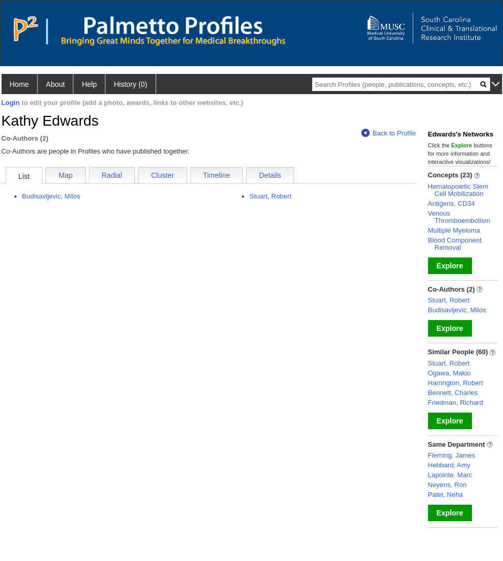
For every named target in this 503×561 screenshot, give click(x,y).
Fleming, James (452, 455)
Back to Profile (388, 133)
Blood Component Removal (455, 243)
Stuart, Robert (271, 196)
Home (19, 84)
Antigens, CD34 (451, 203)
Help (89, 84)
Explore (449, 266)
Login (11, 103)
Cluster (162, 175)
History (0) (130, 84)
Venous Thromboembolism (459, 216)
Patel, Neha (445, 494)
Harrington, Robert (455, 383)
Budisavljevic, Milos (51, 196)
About (55, 84)
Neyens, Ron (447, 485)
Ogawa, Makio (449, 373)
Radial (112, 175)
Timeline (216, 175)
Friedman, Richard (455, 402)
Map (65, 175)
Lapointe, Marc (450, 475)
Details (270, 175)
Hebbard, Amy (449, 465)
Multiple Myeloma (454, 230)
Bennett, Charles (453, 393)
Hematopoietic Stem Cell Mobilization (458, 190)
